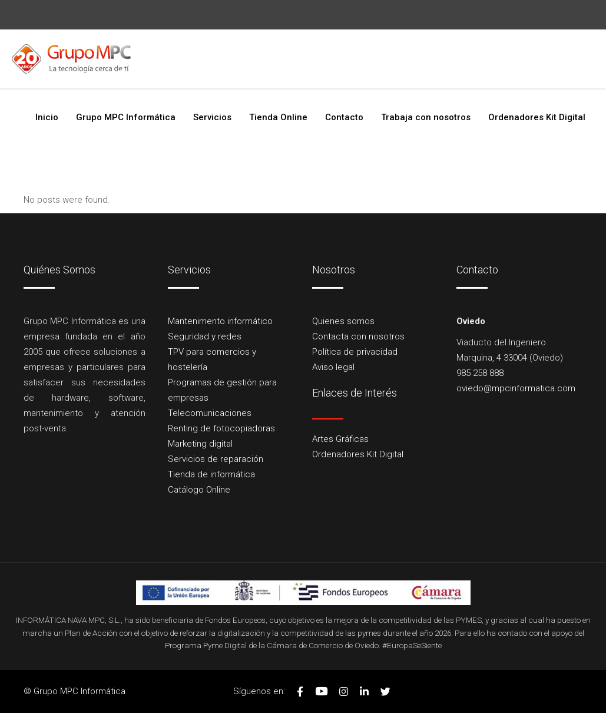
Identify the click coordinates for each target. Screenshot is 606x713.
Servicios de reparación (215, 459)
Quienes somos (343, 321)
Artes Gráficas (340, 439)
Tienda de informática (211, 474)
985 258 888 (84, 73)
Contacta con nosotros (358, 336)
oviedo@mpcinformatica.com (214, 73)
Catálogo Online (199, 489)
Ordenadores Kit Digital (357, 454)
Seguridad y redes (204, 336)
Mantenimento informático (220, 321)
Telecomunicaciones (209, 413)
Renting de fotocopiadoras (221, 428)
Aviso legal (333, 367)
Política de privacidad (355, 351)
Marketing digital (200, 443)
